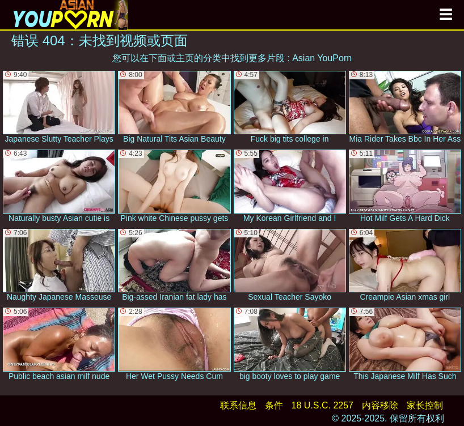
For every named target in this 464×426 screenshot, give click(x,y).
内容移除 (380, 405)
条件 (274, 405)
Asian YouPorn (322, 58)
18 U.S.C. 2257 (322, 405)
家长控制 (425, 405)
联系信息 (238, 405)
